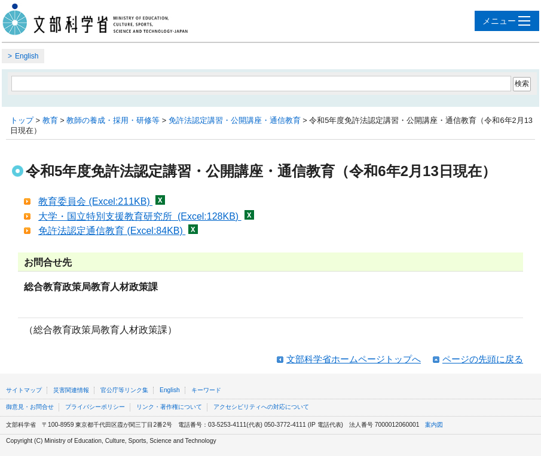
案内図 (434, 424)
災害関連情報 (71, 390)
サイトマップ (24, 390)
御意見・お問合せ (30, 406)
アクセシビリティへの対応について (261, 406)
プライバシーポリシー (95, 406)
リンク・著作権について (169, 406)
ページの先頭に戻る (482, 359)
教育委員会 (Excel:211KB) (101, 201)
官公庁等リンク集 (124, 390)
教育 (50, 120)
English (26, 56)
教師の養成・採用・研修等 (113, 120)
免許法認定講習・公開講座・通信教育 (235, 120)
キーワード (206, 390)
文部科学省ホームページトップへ (353, 359)
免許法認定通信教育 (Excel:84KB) (118, 231)
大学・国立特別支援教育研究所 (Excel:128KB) (146, 216)
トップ (21, 120)
